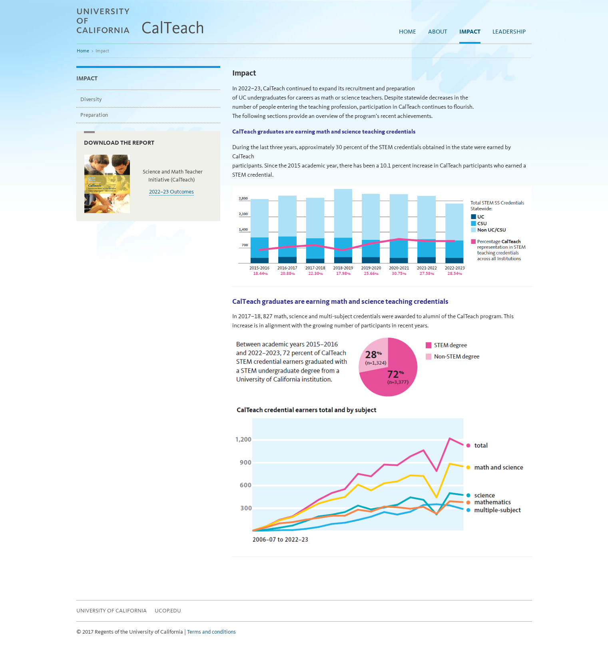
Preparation (94, 115)
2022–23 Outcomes (171, 191)
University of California (111, 610)
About (437, 31)
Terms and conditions (211, 631)
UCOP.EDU (168, 610)
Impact (469, 31)
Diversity (91, 99)
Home (407, 31)
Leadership (509, 31)
